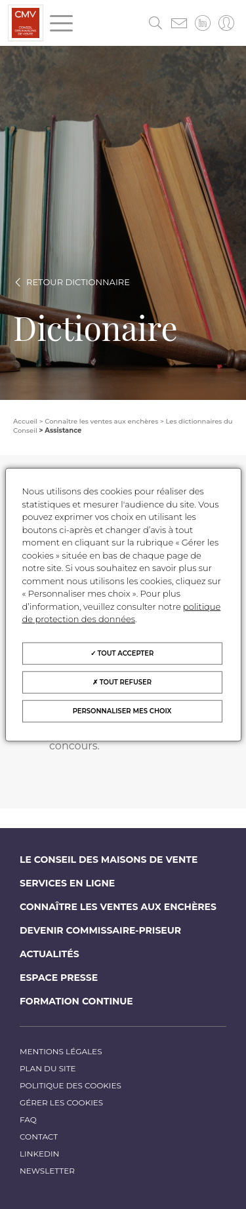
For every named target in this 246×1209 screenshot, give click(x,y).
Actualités (49, 954)
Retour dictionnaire (78, 282)
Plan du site (48, 1068)
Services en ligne (67, 883)
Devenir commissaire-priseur (100, 930)
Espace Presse (59, 977)
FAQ (28, 1119)
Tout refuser (122, 681)
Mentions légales (61, 1051)
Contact (39, 1136)
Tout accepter (122, 652)
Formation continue (76, 1001)
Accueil (25, 421)
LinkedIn (39, 1154)
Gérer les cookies (61, 1102)
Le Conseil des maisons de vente (108, 859)
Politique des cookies (70, 1085)
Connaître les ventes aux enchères (118, 907)
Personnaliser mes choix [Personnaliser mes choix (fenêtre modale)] (122, 710)
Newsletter (47, 1171)
